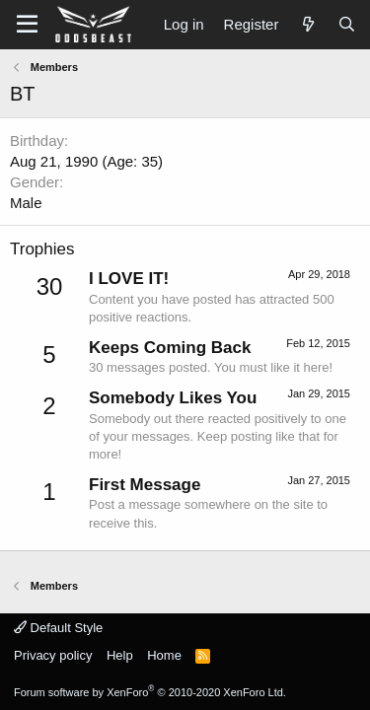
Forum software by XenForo (150, 692)
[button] (27, 24)
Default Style (58, 627)
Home (164, 655)
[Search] (347, 24)
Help (120, 655)
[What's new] (307, 24)
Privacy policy (53, 655)
